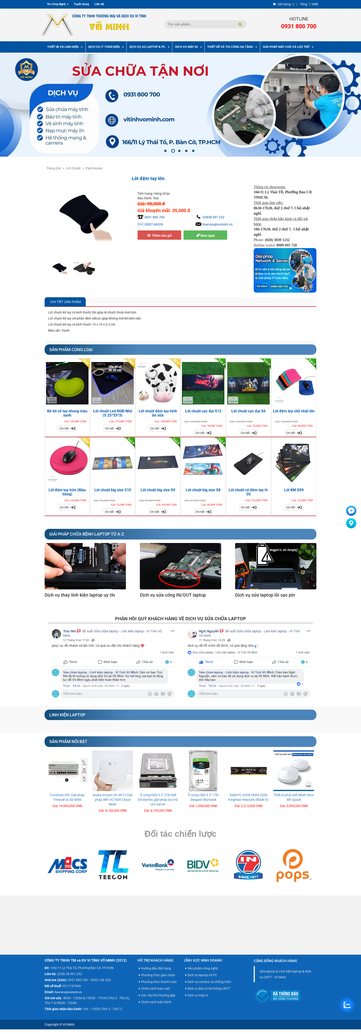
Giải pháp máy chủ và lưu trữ (288, 46)
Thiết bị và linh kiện (65, 46)
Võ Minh (69, 1024)
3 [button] (179, 151)
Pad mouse (94, 168)
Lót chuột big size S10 (112, 490)
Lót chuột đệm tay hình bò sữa (158, 413)
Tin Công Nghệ (57, 4)
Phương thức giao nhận (158, 975)
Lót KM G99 (294, 490)
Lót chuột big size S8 (203, 490)
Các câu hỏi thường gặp (158, 995)
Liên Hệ (99, 4)
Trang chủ (53, 168)
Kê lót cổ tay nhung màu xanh (67, 413)
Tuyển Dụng (81, 4)
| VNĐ (295, 4)
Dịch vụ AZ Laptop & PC (149, 46)
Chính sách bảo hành (156, 1002)
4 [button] (186, 151)
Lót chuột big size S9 (158, 490)
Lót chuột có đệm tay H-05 (249, 492)
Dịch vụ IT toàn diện (106, 46)
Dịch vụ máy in (197, 995)
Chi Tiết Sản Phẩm (65, 302)
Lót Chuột (73, 168)
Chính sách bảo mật (155, 988)
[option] (180, 105)
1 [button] (165, 151)
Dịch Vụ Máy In (188, 46)
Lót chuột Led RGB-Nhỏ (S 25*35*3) (112, 413)
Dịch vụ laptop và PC (202, 975)
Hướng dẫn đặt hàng (156, 968)
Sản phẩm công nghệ (202, 968)
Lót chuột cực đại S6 (248, 411)
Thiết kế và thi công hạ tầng (232, 46)
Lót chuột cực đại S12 (203, 411)
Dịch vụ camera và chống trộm (209, 982)
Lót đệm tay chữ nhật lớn (294, 411)
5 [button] (193, 151)
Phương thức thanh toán (159, 982)
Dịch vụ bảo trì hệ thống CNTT (208, 988)
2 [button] (173, 151)
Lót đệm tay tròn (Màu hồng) (67, 492)
